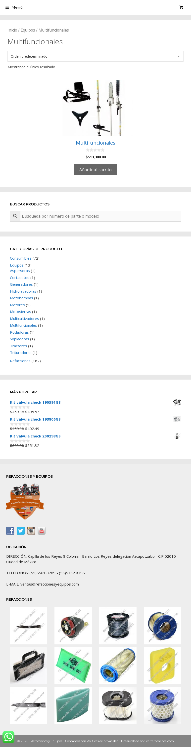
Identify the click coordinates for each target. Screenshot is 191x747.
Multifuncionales (23, 325)
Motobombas (21, 297)
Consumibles (21, 258)
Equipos (28, 30)
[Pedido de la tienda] (95, 56)
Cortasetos (19, 277)
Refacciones (20, 360)
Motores (17, 304)
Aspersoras (20, 270)
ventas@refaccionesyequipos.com (49, 584)
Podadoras (19, 332)
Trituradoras (21, 352)
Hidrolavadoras (23, 291)
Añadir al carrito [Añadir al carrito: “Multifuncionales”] (95, 169)
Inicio (12, 30)
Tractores (18, 345)
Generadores (21, 284)
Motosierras (20, 311)
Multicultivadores (24, 318)
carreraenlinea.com (160, 741)
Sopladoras (19, 338)
